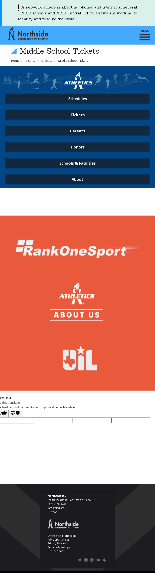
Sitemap (52, 512)
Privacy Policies (57, 543)
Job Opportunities (58, 539)
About (77, 179)
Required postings (59, 547)
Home (15, 61)
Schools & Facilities (77, 163)
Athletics (46, 61)
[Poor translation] (15, 413)
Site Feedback (56, 551)
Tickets (78, 114)
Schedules (77, 98)
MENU (145, 34)
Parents (77, 130)
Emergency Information (62, 536)
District (30, 61)
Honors (78, 147)
